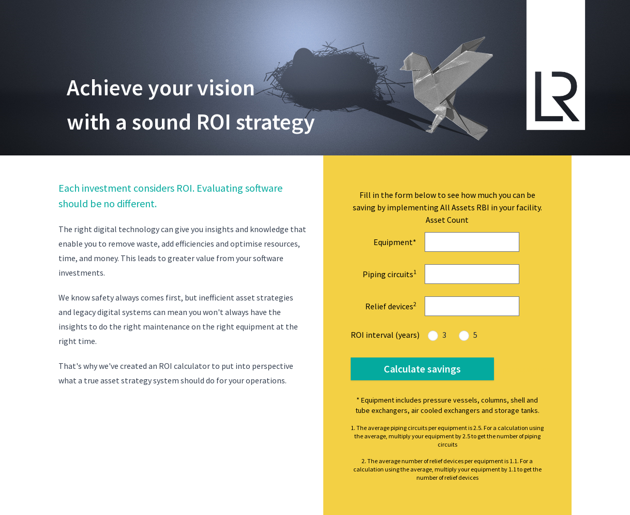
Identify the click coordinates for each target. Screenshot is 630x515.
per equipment (528, 369)
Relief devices (390, 305)
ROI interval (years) (385, 335)
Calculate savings (422, 368)
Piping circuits (389, 273)
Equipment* (394, 242)
